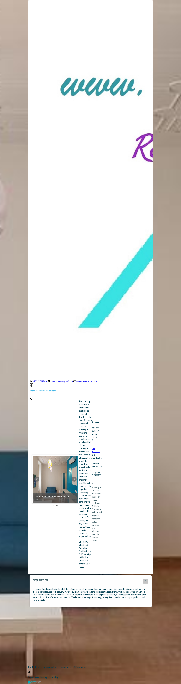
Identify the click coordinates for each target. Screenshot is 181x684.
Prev (36, 479)
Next (91, 479)
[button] (145, 581)
